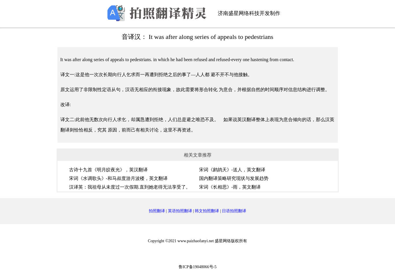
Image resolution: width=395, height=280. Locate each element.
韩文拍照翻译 (207, 211)
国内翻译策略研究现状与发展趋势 (233, 178)
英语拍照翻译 (180, 211)
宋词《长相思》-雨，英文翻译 (230, 187)
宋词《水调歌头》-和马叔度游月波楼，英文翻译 (118, 178)
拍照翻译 (157, 211)
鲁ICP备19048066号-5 (197, 267)
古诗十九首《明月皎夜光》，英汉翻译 (108, 169)
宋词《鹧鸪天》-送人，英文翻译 (232, 169)
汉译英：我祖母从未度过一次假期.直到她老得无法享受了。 (129, 187)
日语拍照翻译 (234, 211)
